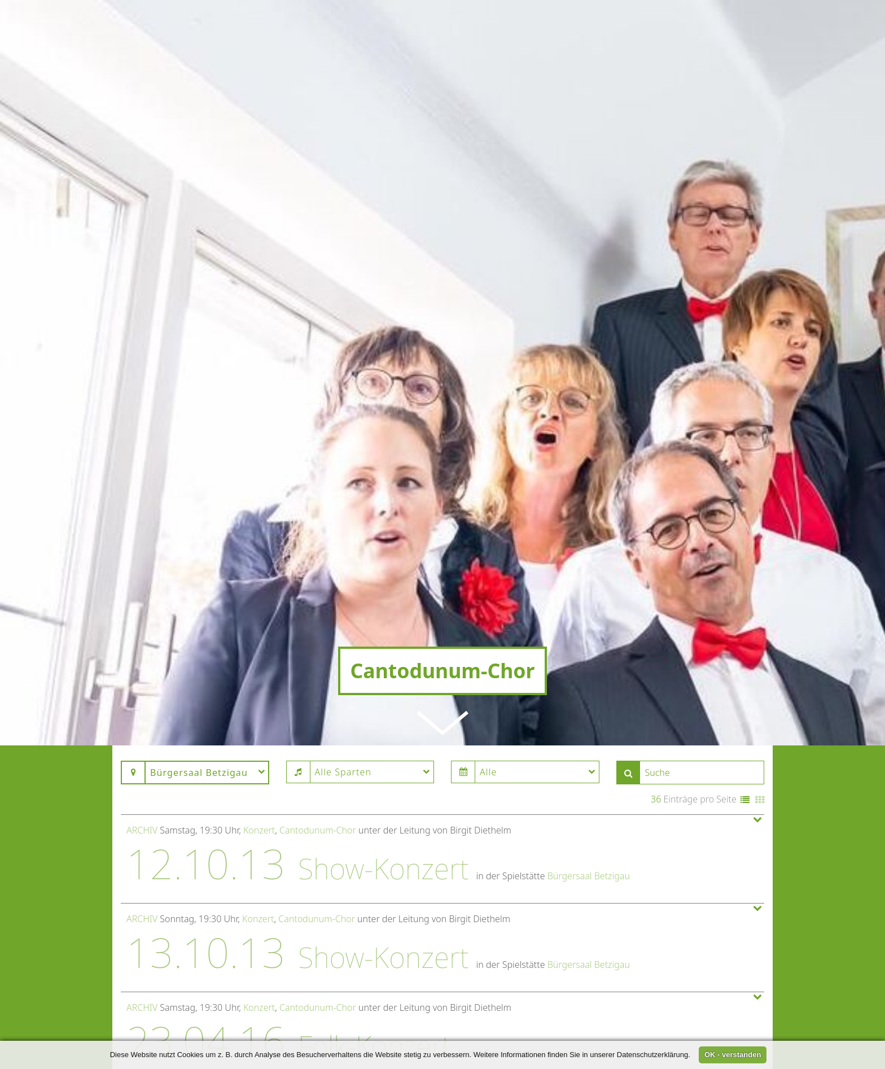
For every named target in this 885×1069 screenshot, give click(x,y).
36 (656, 710)
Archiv (141, 741)
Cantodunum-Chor (317, 741)
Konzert (259, 741)
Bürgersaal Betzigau (588, 786)
